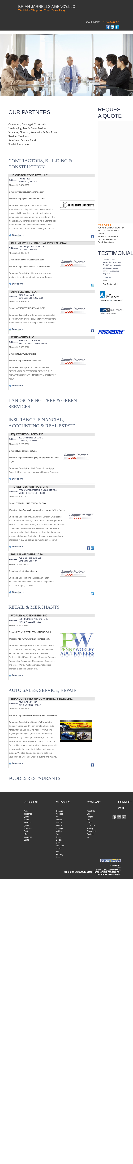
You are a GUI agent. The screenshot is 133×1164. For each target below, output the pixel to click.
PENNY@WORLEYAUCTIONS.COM (33, 632)
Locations (91, 825)
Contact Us (101, 874)
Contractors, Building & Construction (28, 124)
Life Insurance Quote (28, 837)
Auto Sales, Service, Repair (23, 140)
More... (105, 280)
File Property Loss (59, 854)
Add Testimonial (110, 284)
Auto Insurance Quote (28, 814)
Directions (109, 242)
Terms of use (114, 874)
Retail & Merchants (19, 136)
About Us (91, 811)
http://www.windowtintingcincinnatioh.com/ (37, 715)
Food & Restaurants (19, 144)
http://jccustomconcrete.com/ (31, 198)
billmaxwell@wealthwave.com (30, 260)
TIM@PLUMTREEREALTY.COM (31, 503)
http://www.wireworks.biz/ (29, 360)
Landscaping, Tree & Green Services (27, 128)
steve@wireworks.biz (26, 354)
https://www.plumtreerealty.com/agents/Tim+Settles (41, 510)
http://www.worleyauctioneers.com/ (34, 639)
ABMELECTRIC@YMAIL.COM (30, 308)
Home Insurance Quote (28, 823)
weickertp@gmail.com (26, 571)
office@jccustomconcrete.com (30, 192)
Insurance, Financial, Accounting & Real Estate (33, 132)
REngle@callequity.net (26, 451)
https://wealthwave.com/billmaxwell (34, 266)
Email (101, 242)
